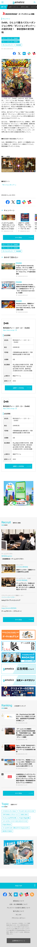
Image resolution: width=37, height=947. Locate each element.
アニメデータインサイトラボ (26, 811)
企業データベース (13, 7)
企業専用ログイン (18, 941)
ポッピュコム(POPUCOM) (9, 818)
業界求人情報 (24, 7)
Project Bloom (7, 824)
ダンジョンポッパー (8, 45)
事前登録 (18, 45)
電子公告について (18, 911)
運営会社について (18, 901)
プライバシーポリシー (18, 918)
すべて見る (18, 237)
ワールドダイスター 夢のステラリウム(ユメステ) (16, 828)
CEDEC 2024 (24, 814)
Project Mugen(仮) (24, 818)
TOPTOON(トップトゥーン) (10, 814)
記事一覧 (3, 7)
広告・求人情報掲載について (19, 904)
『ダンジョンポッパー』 (9, 185)
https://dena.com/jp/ (10, 330)
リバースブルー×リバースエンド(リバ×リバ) (15, 821)
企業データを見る (18, 388)
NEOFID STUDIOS (7, 831)
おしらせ (18, 915)
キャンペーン (6, 19)
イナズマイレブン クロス (9, 811)
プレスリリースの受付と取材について (18, 908)
